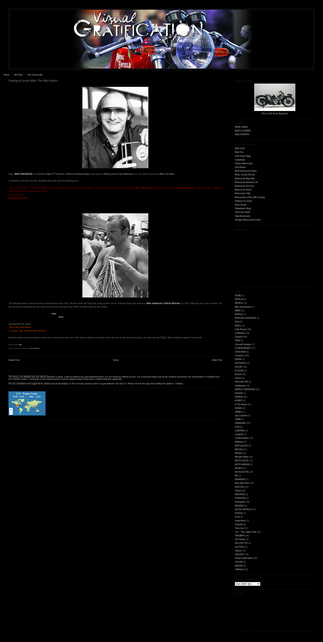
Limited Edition (242, 438)
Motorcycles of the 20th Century (250, 197)
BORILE (239, 314)
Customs (239, 355)
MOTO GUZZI (241, 460)
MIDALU (239, 453)
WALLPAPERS (242, 134)
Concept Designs (243, 344)
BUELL (238, 326)
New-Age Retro (242, 483)
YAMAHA (239, 569)
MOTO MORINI (242, 464)
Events (238, 374)
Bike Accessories (243, 307)
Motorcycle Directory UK (246, 182)
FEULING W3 (241, 382)
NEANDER (240, 479)
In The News (241, 404)
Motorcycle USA (242, 193)
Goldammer (240, 386)
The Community (34, 75)
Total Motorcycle (242, 216)
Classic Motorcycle (244, 163)
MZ (236, 475)
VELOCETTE (241, 543)
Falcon (238, 378)
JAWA (238, 419)
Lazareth (239, 434)
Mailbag (238, 442)
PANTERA (240, 494)
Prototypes (240, 502)
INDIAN (238, 408)
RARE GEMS (241, 127)
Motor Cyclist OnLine (245, 174)
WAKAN (239, 566)
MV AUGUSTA (242, 472)
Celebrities (240, 333)
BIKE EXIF (240, 148)
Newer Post (14, 360)
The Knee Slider (242, 212)
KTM (237, 427)
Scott (237, 517)
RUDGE (239, 513)
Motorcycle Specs (243, 190)
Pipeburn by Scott (243, 201)
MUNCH (239, 468)
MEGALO (239, 449)
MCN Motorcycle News (246, 171)
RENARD (239, 506)
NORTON (239, 487)
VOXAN (238, 562)
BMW (237, 310)
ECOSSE (239, 370)
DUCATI (239, 367)
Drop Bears (240, 167)
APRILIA (239, 299)
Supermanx (240, 520)
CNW (237, 340)
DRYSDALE (240, 363)
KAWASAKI (240, 423)
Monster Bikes (241, 457)
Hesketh (239, 393)
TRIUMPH (240, 536)
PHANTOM (240, 498)
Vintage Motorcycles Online (248, 220)
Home (6, 75)
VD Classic (240, 539)
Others (238, 491)
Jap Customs (241, 415)
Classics (239, 337)
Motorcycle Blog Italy (245, 178)
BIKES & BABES (243, 131)
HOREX (238, 400)
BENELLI (239, 303)
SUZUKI (239, 524)
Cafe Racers (241, 329)
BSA (237, 322)
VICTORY (239, 547)
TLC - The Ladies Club (245, 532)
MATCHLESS (241, 446)
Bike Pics (239, 152)
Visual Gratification (244, 558)
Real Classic (241, 205)
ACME (238, 295)
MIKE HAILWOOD (23, 174)
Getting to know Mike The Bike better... (34, 80)
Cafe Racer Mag (242, 156)
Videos (238, 551)
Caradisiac (240, 160)
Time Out (239, 528)
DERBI (238, 359)
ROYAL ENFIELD (243, 509)
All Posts (18, 75)
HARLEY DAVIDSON (245, 389)
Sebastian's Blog (243, 208)
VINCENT (239, 554)
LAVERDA (240, 431)
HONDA (239, 397)
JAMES (238, 412)
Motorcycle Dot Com (244, 186)
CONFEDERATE (243, 348)
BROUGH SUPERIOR (245, 318)
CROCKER (240, 352)
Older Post (217, 360)
